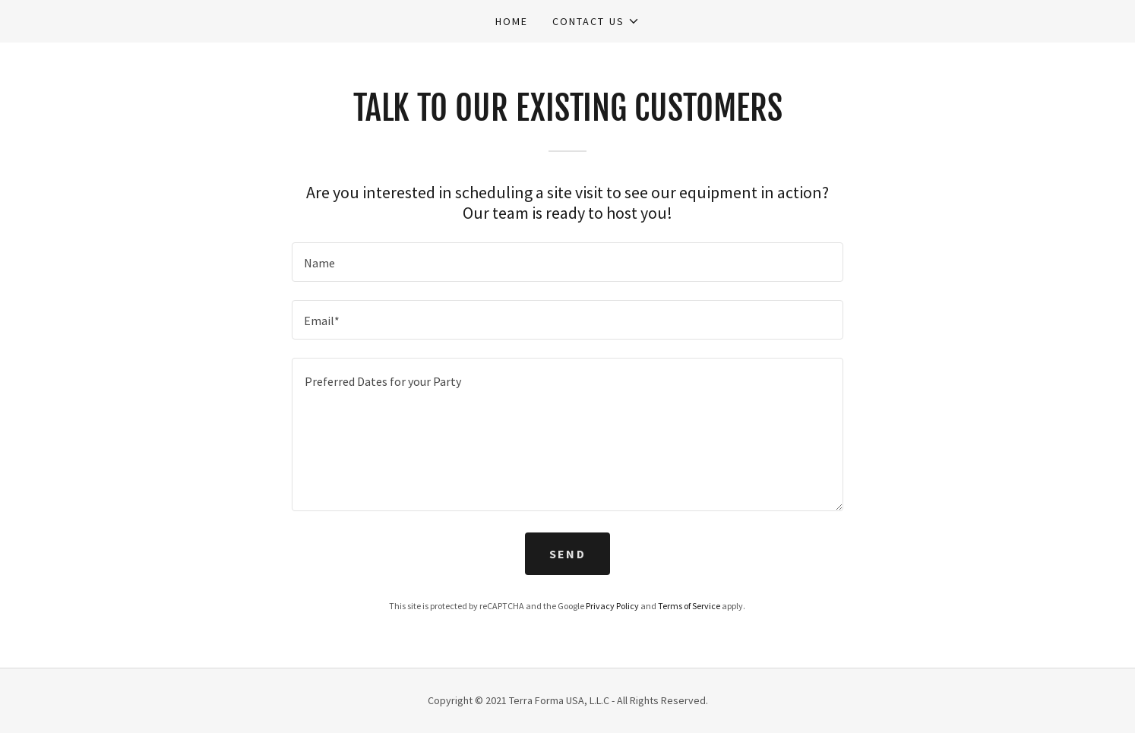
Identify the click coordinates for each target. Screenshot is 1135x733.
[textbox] (567, 262)
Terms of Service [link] (689, 605)
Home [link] (511, 21)
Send (567, 553)
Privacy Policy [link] (612, 605)
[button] (595, 21)
